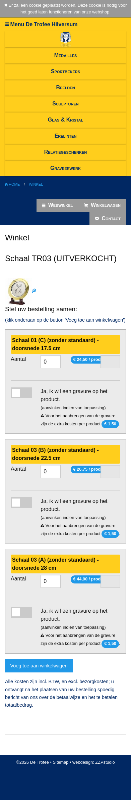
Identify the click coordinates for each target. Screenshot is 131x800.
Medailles (65, 55)
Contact (108, 219)
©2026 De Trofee (32, 762)
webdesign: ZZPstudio (93, 762)
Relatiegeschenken (65, 152)
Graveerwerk (65, 168)
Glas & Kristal (65, 120)
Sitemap (61, 762)
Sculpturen (65, 103)
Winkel (36, 184)
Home (12, 184)
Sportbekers (65, 71)
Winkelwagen (102, 205)
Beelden (65, 87)
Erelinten (66, 136)
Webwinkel (57, 205)
